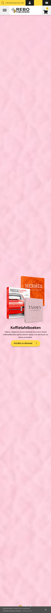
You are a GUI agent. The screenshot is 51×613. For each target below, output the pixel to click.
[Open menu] (4, 10)
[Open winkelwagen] (46, 11)
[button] (30, 3)
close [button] (45, 609)
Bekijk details (27, 611)
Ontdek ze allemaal (25, 343)
